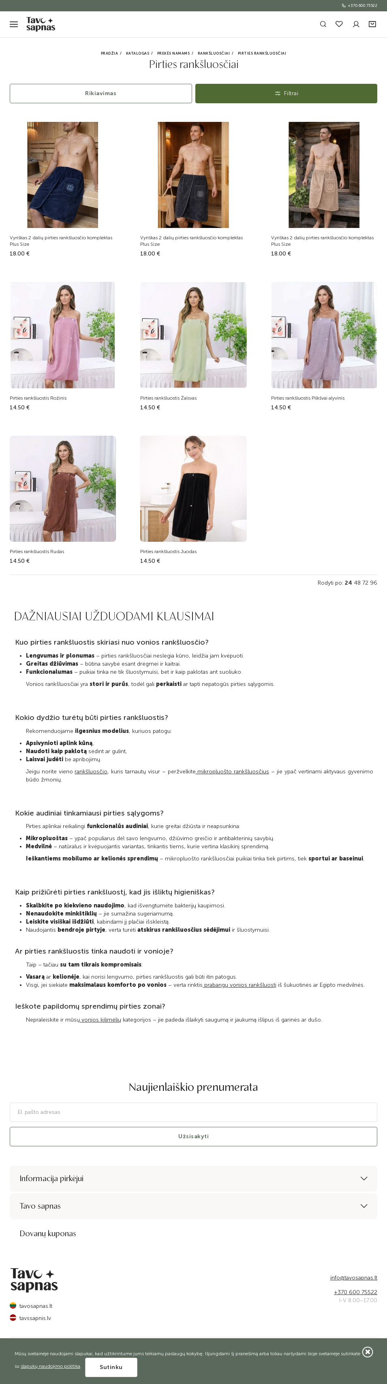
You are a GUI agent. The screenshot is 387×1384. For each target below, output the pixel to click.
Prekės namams (173, 53)
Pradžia (109, 53)
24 (348, 582)
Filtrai (286, 93)
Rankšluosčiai (214, 53)
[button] (373, 24)
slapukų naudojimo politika (50, 1366)
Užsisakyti (193, 1136)
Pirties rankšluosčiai (262, 53)
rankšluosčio (91, 771)
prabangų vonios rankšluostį (239, 985)
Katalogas (138, 53)
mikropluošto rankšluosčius (232, 771)
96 (373, 582)
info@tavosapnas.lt (353, 1277)
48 (357, 582)
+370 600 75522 (359, 6)
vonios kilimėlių (100, 1019)
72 (365, 582)
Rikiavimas (100, 93)
